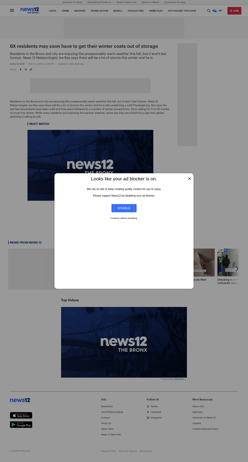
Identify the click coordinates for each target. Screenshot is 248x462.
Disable (124, 208)
